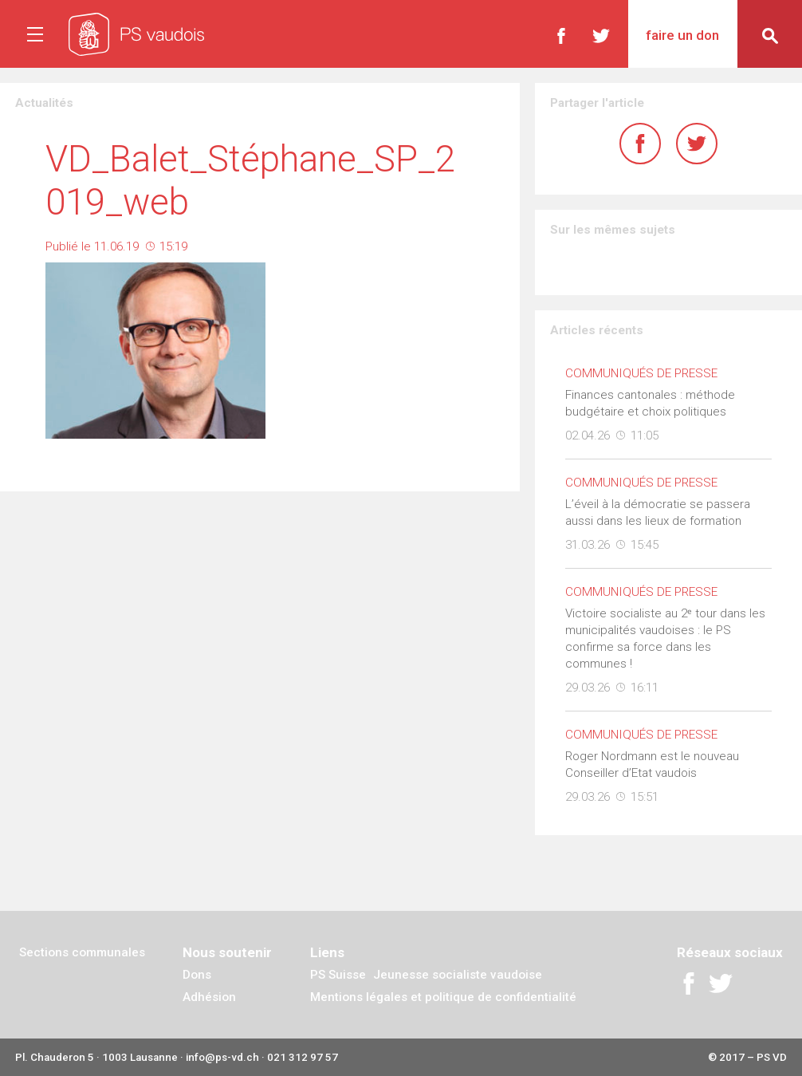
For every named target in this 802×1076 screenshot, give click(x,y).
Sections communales (82, 952)
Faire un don (682, 35)
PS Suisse (338, 975)
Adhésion (209, 997)
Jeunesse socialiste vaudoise (457, 975)
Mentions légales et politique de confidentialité (443, 997)
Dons (197, 975)
